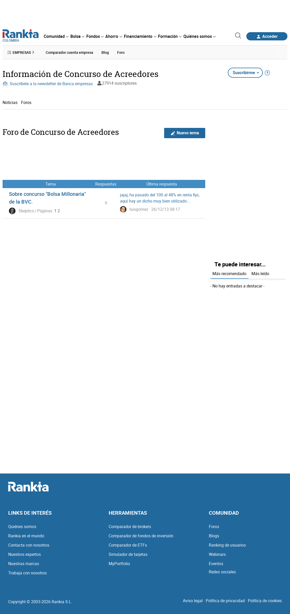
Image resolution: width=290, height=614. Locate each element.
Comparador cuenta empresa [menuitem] (69, 52)
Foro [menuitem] (121, 52)
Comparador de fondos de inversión (141, 536)
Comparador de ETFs (128, 545)
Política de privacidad (225, 600)
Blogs (214, 536)
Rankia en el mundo (26, 536)
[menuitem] (56, 36)
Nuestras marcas (23, 563)
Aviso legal (193, 600)
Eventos (216, 563)
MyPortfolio (119, 563)
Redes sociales (222, 572)
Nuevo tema (185, 133)
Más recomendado (229, 273)
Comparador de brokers (130, 526)
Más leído (260, 273)
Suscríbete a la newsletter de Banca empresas (48, 83)
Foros (26, 102)
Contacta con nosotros (28, 545)
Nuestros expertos (24, 554)
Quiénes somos (22, 526)
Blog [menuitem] (105, 52)
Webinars (217, 554)
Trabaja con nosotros (27, 573)
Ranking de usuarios (227, 545)
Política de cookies (265, 600)
